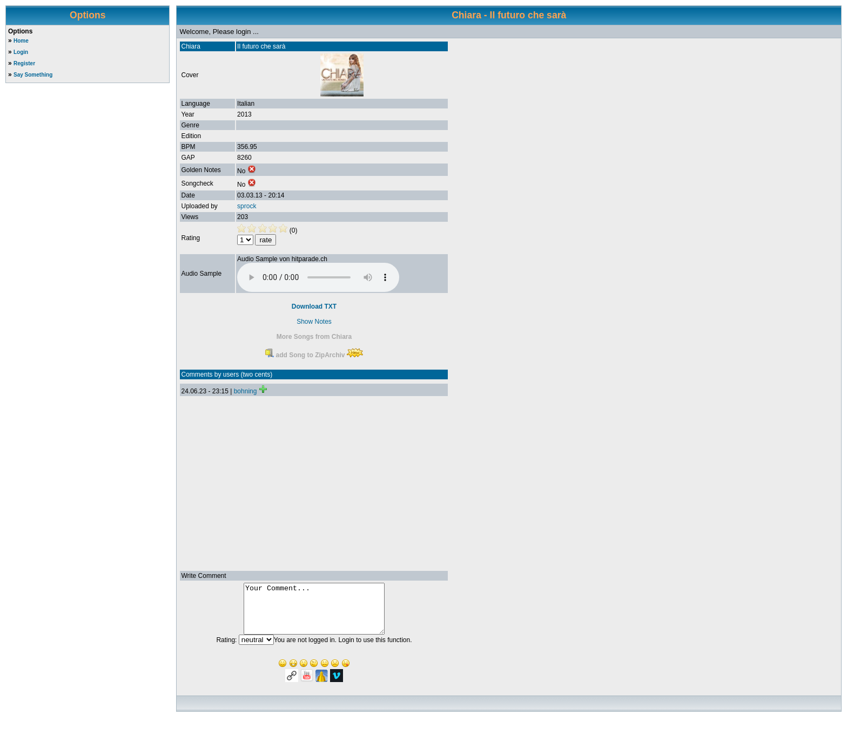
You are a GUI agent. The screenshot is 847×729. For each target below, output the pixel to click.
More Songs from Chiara (314, 336)
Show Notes (314, 321)
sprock (246, 206)
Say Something (33, 75)
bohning (245, 391)
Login (21, 52)
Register (24, 63)
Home (21, 41)
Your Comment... (314, 613)
